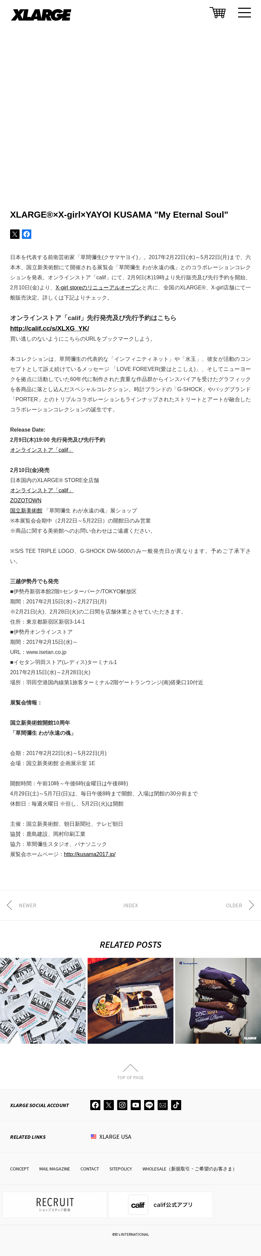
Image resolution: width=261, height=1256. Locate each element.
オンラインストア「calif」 (41, 450)
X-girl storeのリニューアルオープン (99, 287)
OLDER (234, 905)
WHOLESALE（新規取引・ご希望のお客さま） (189, 1169)
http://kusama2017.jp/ (90, 854)
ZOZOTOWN (25, 500)
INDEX (130, 905)
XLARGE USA (115, 1136)
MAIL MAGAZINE (54, 1169)
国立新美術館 (26, 510)
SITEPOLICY (120, 1169)
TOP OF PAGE (130, 1077)
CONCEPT (19, 1169)
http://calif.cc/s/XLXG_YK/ (49, 328)
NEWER (27, 905)
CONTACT (89, 1169)
